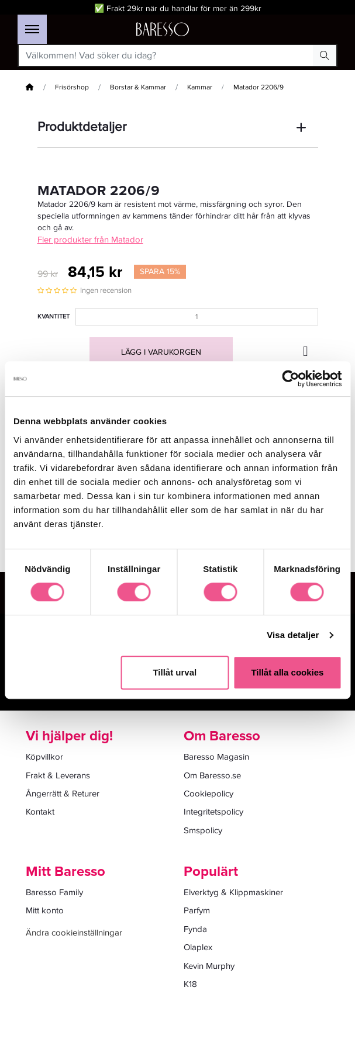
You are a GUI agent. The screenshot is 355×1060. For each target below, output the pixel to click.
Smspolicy (203, 830)
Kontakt (40, 811)
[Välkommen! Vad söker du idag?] (166, 55)
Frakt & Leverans (58, 775)
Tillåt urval (175, 672)
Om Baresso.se (212, 775)
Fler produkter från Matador (90, 239)
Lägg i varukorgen (161, 352)
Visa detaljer (293, 635)
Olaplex (198, 947)
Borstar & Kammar (138, 87)
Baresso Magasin (216, 756)
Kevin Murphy (209, 966)
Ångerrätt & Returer (62, 793)
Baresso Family (54, 892)
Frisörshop (72, 87)
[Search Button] (324, 55)
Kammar (199, 87)
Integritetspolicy (213, 811)
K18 (190, 984)
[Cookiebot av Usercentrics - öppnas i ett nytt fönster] (290, 378)
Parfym (197, 910)
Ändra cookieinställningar (74, 932)
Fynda (195, 929)
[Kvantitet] (196, 316)
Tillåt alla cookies (287, 672)
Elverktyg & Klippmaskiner (233, 892)
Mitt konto (45, 910)
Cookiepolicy (208, 793)
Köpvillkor (44, 756)
